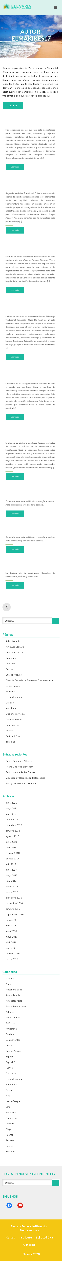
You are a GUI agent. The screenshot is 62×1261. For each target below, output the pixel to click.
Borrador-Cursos (14, 652)
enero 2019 (12, 819)
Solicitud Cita (13, 736)
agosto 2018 (12, 836)
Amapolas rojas (14, 1000)
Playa (9, 1129)
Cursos (9, 669)
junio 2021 (11, 802)
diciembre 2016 (14, 897)
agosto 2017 (12, 858)
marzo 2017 (12, 886)
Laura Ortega (13, 1101)
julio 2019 (11, 814)
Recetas (10, 1140)
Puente (9, 1134)
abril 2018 (11, 847)
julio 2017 (11, 864)
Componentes (13, 1040)
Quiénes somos (14, 719)
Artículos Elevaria (15, 646)
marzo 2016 (12, 948)
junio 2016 (11, 931)
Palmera (10, 1123)
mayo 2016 (11, 936)
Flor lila (10, 1067)
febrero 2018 (13, 853)
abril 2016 (11, 942)
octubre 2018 (13, 830)
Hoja (8, 1095)
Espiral (9, 1056)
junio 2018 (11, 842)
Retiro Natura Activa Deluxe (20, 772)
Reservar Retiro (14, 725)
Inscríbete (11, 708)
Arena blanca (13, 1017)
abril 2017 (11, 881)
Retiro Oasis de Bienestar (19, 766)
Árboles (10, 1012)
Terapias (10, 741)
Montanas (11, 1112)
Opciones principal (15, 713)
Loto (8, 1106)
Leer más (13, 105)
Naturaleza (11, 1118)
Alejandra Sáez (14, 989)
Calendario (11, 658)
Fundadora (11, 1084)
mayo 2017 (11, 875)
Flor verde (11, 1073)
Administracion (13, 641)
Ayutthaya (11, 1028)
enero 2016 (12, 959)
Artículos (10, 1023)
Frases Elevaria (14, 697)
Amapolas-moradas (16, 1006)
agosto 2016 (12, 920)
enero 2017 (12, 892)
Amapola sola (13, 995)
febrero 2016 (13, 953)
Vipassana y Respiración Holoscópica (25, 777)
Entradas (10, 691)
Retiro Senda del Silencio (19, 761)
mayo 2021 (11, 808)
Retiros (9, 730)
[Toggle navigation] (55, 7)
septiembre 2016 (14, 914)
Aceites (10, 978)
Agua (8, 984)
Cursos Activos (13, 1051)
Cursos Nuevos (14, 674)
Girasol (9, 1090)
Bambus (10, 1034)
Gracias (10, 702)
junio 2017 (11, 869)
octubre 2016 (13, 908)
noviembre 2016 (14, 903)
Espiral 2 (10, 1062)
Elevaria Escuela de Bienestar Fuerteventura (29, 680)
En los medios (13, 686)
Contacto (10, 663)
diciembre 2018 (14, 825)
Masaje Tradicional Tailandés (21, 783)
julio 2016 (11, 925)
